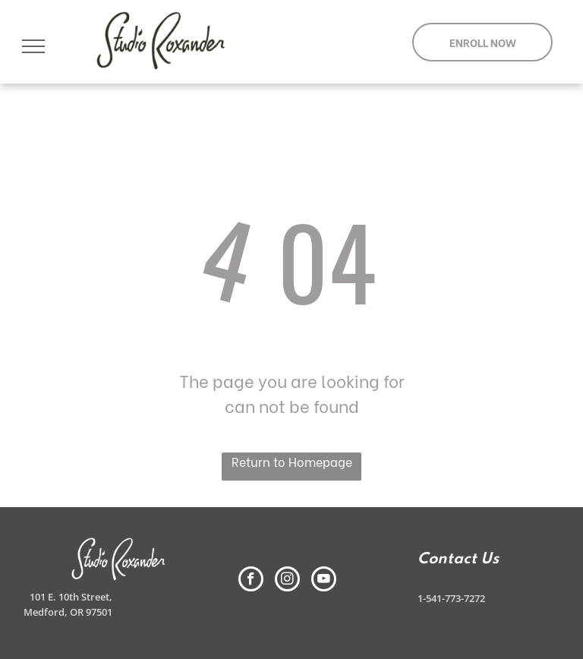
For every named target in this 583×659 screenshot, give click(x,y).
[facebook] (250, 580)
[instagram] (287, 580)
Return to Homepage (292, 461)
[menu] (33, 46)
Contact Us (458, 559)
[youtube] (323, 580)
